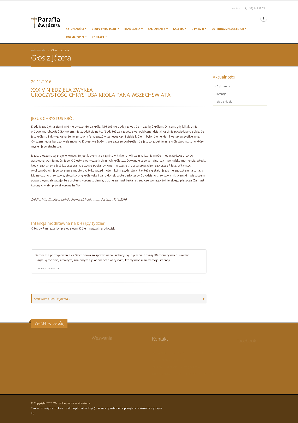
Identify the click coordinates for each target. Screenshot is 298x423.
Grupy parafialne (104, 29)
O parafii (197, 29)
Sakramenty (156, 29)
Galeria (178, 29)
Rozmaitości (75, 37)
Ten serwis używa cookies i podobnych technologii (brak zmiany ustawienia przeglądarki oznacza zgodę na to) (96, 410)
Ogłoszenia (223, 86)
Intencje (221, 94)
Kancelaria (132, 29)
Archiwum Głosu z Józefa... (53, 298)
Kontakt (235, 8)
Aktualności (75, 29)
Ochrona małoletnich (228, 29)
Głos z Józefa (224, 101)
